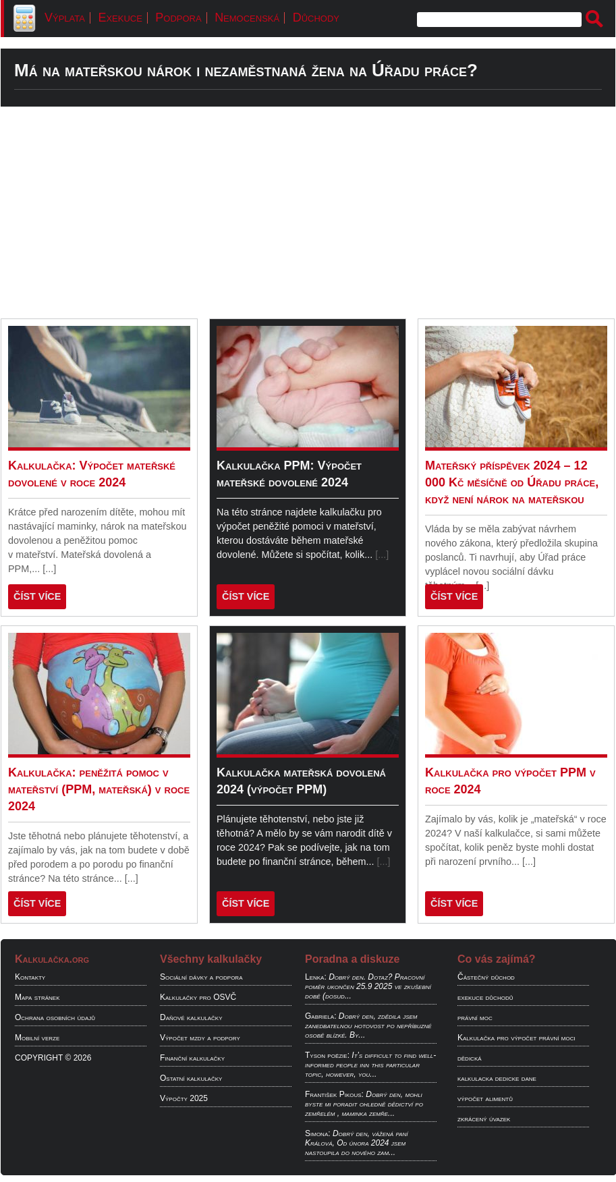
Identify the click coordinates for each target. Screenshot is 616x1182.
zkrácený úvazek (483, 1118)
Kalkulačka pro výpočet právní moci (516, 1037)
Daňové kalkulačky (191, 1017)
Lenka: (316, 977)
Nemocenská (247, 17)
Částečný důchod (486, 977)
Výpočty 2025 (184, 1098)
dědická (469, 1058)
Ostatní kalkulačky (191, 1078)
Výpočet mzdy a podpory (200, 1037)
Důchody (316, 17)
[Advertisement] (308, 212)
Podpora (178, 17)
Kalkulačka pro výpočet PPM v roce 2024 (510, 781)
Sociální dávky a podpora (201, 977)
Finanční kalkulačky (192, 1058)
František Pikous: (334, 1094)
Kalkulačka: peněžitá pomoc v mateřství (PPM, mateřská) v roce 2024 (99, 789)
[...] (49, 568)
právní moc (475, 1017)
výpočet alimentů (485, 1098)
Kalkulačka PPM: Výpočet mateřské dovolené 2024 (289, 474)
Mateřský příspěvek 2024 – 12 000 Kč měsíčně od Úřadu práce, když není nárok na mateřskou (511, 482)
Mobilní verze (37, 1037)
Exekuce (120, 17)
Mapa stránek (37, 997)
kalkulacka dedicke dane (496, 1078)
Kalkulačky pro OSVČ (198, 997)
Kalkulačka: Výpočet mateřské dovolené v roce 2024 (91, 474)
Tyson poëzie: (327, 1055)
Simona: (318, 1133)
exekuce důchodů (485, 997)
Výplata (65, 17)
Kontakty (30, 977)
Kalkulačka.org (52, 959)
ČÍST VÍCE (37, 596)
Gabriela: (320, 1016)
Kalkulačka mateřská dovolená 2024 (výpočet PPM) (301, 781)
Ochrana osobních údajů (55, 1017)
